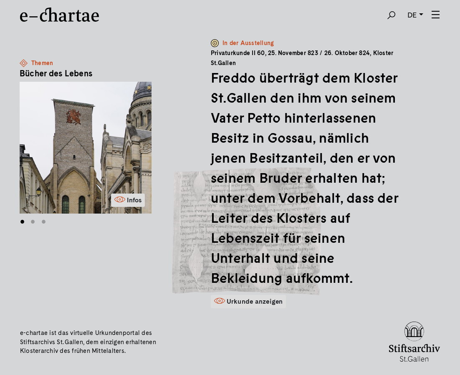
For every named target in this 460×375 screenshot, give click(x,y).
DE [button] (412, 14)
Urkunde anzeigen (255, 301)
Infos (134, 200)
